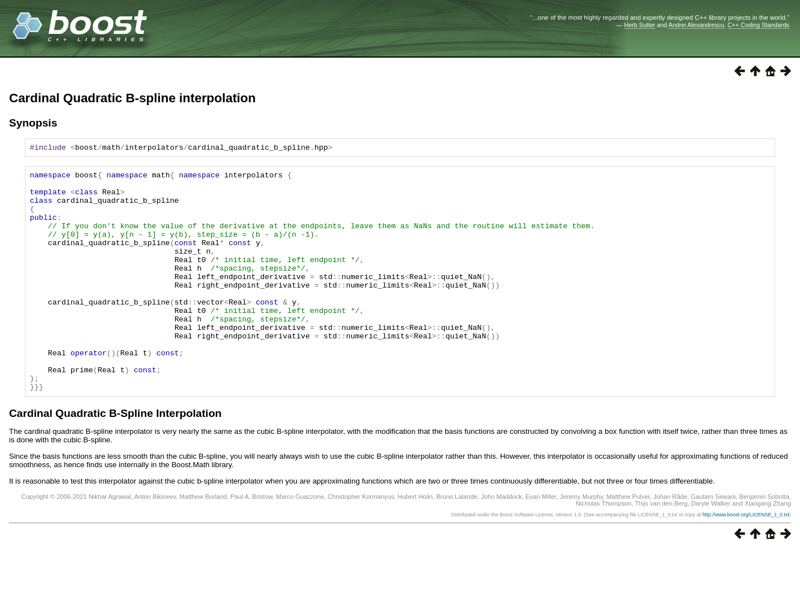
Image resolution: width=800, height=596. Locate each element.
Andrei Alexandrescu (696, 24)
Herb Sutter (639, 24)
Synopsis (33, 123)
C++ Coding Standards (758, 24)
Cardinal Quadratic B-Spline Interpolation (115, 459)
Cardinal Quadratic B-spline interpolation (132, 98)
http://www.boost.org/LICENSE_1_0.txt (745, 560)
